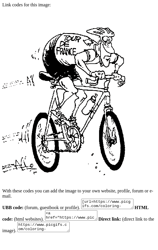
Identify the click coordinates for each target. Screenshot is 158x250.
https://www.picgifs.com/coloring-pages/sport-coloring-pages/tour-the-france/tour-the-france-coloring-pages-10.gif (53, 231)
